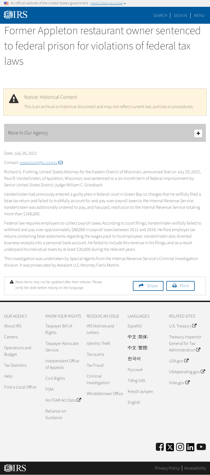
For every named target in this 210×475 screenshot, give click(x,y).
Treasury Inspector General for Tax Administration (185, 343)
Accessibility (195, 468)
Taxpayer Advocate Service (62, 346)
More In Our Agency (105, 133)
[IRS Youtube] (201, 447)
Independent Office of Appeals (62, 364)
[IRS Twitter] (170, 449)
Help (8, 376)
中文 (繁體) (138, 348)
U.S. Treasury (182, 326)
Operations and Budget (17, 351)
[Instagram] (180, 447)
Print (184, 286)
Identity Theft (98, 343)
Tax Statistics (15, 365)
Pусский (135, 370)
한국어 (134, 359)
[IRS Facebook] (160, 447)
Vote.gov (179, 383)
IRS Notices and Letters (100, 329)
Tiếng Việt (136, 381)
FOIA (49, 389)
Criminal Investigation (98, 379)
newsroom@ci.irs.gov (41, 163)
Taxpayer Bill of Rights (58, 329)
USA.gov (178, 361)
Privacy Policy (167, 468)
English (134, 402)
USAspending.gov (187, 372)
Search (160, 15)
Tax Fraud (95, 365)
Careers (11, 337)
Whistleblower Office (105, 394)
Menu (199, 15)
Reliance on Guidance (55, 414)
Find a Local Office (20, 387)
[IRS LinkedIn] (190, 449)
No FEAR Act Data (63, 400)
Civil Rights (55, 378)
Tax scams (95, 354)
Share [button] (152, 286)
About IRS (12, 326)
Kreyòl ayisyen (140, 392)
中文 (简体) (138, 337)
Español (135, 326)
